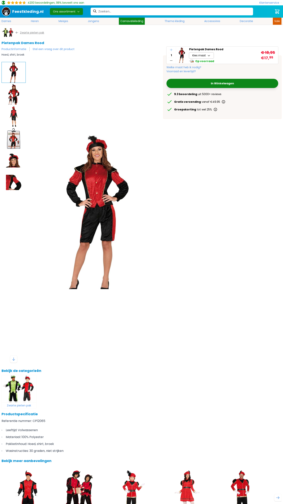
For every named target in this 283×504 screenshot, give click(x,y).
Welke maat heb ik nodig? (183, 67)
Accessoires (212, 21)
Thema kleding (175, 21)
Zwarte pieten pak (19, 405)
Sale (277, 21)
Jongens (93, 21)
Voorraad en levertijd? (181, 71)
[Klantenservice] (270, 3)
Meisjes (63, 21)
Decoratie (246, 21)
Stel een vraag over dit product (53, 49)
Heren (35, 21)
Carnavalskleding (131, 21)
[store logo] (23, 11)
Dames (6, 21)
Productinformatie (14, 49)
